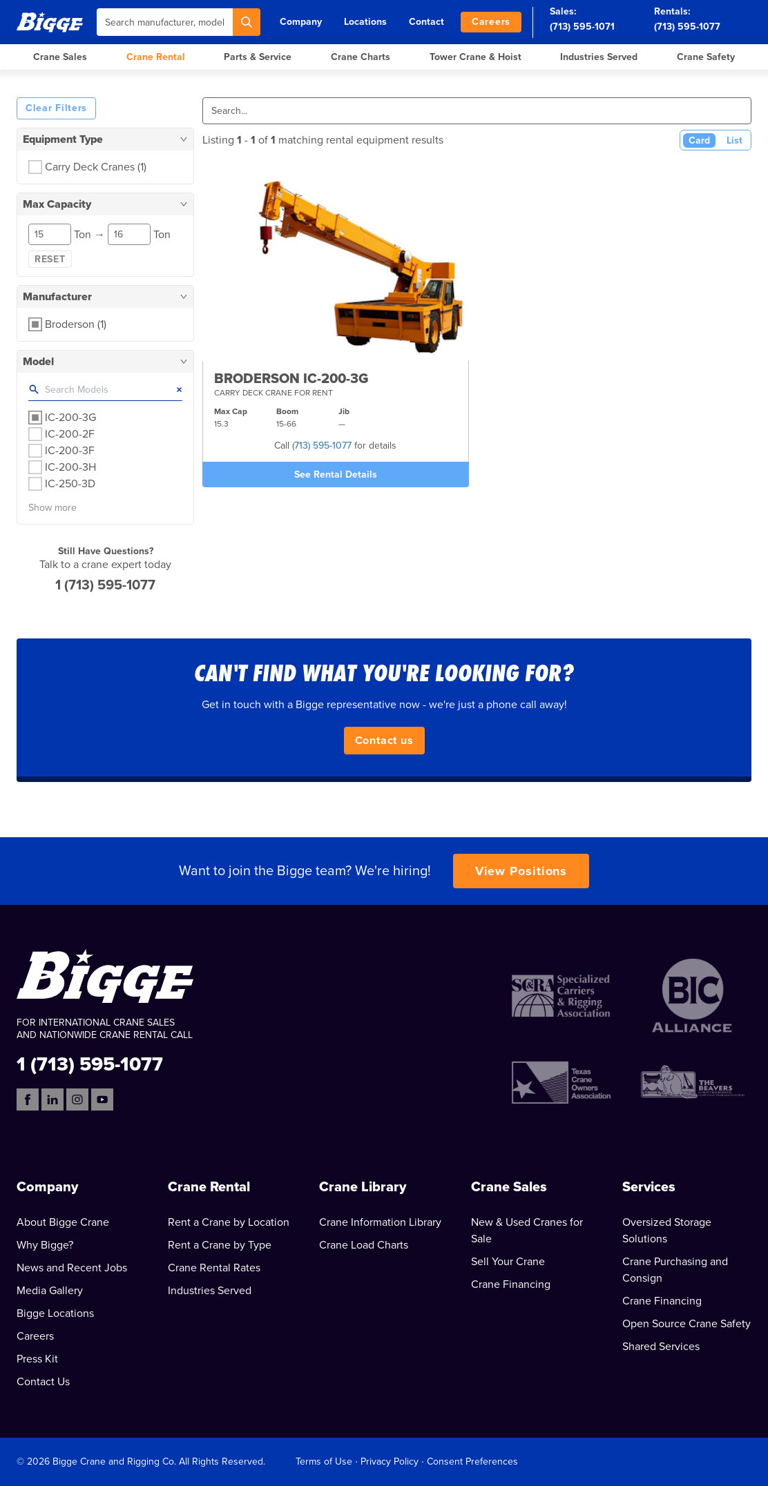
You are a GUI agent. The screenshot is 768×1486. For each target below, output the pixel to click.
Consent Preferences (472, 1461)
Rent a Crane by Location (228, 1222)
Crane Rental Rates (214, 1268)
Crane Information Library (380, 1222)
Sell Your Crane (508, 1262)
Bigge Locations (55, 1313)
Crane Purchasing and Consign (675, 1270)
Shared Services (661, 1346)
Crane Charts (360, 57)
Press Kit (37, 1359)
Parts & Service (257, 57)
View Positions (521, 871)
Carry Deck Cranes (95, 167)
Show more (52, 508)
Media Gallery (50, 1291)
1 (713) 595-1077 (105, 585)
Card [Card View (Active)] (699, 140)
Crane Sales (60, 57)
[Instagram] (77, 1099)
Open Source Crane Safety (686, 1324)
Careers (491, 22)
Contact (426, 22)
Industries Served (598, 57)
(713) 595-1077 (687, 26)
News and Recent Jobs (72, 1268)
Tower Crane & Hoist (475, 57)
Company (301, 22)
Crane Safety (706, 57)
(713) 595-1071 (582, 26)
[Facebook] (28, 1099)
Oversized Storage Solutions (666, 1230)
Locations (365, 22)
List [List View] (734, 140)
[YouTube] (102, 1099)
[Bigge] (50, 21)
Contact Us (43, 1382)
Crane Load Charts (363, 1245)
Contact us (384, 740)
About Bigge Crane (63, 1222)
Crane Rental (155, 57)
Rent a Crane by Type (219, 1245)
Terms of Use (324, 1461)
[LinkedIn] (52, 1099)
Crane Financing (510, 1284)
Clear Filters (56, 108)
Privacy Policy (390, 1461)
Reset (50, 259)
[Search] (246, 22)
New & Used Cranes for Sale (527, 1230)
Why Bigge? (45, 1245)
